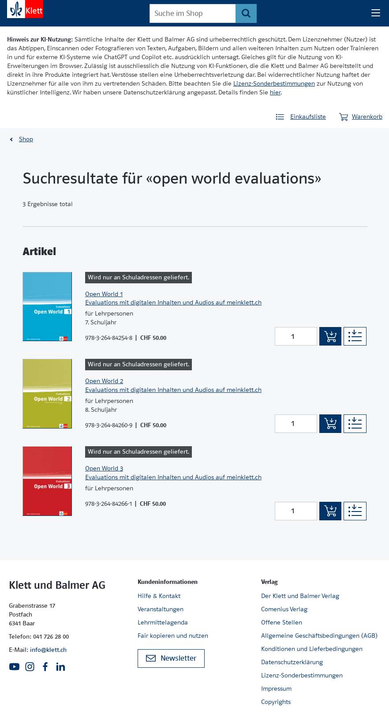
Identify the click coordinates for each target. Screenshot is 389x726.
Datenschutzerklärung (292, 662)
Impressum (276, 688)
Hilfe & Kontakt (159, 596)
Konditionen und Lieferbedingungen (312, 649)
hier (275, 92)
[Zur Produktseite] (47, 307)
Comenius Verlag (284, 609)
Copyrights (276, 702)
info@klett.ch (48, 650)
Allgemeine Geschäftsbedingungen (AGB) (319, 635)
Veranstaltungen (160, 609)
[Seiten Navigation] (376, 13)
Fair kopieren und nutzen (173, 635)
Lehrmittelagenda (163, 622)
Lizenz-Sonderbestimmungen (274, 83)
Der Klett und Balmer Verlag (300, 596)
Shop (26, 139)
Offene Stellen (281, 622)
